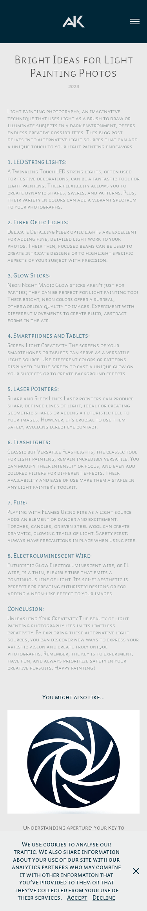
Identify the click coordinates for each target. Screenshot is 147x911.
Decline (104, 897)
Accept (77, 897)
